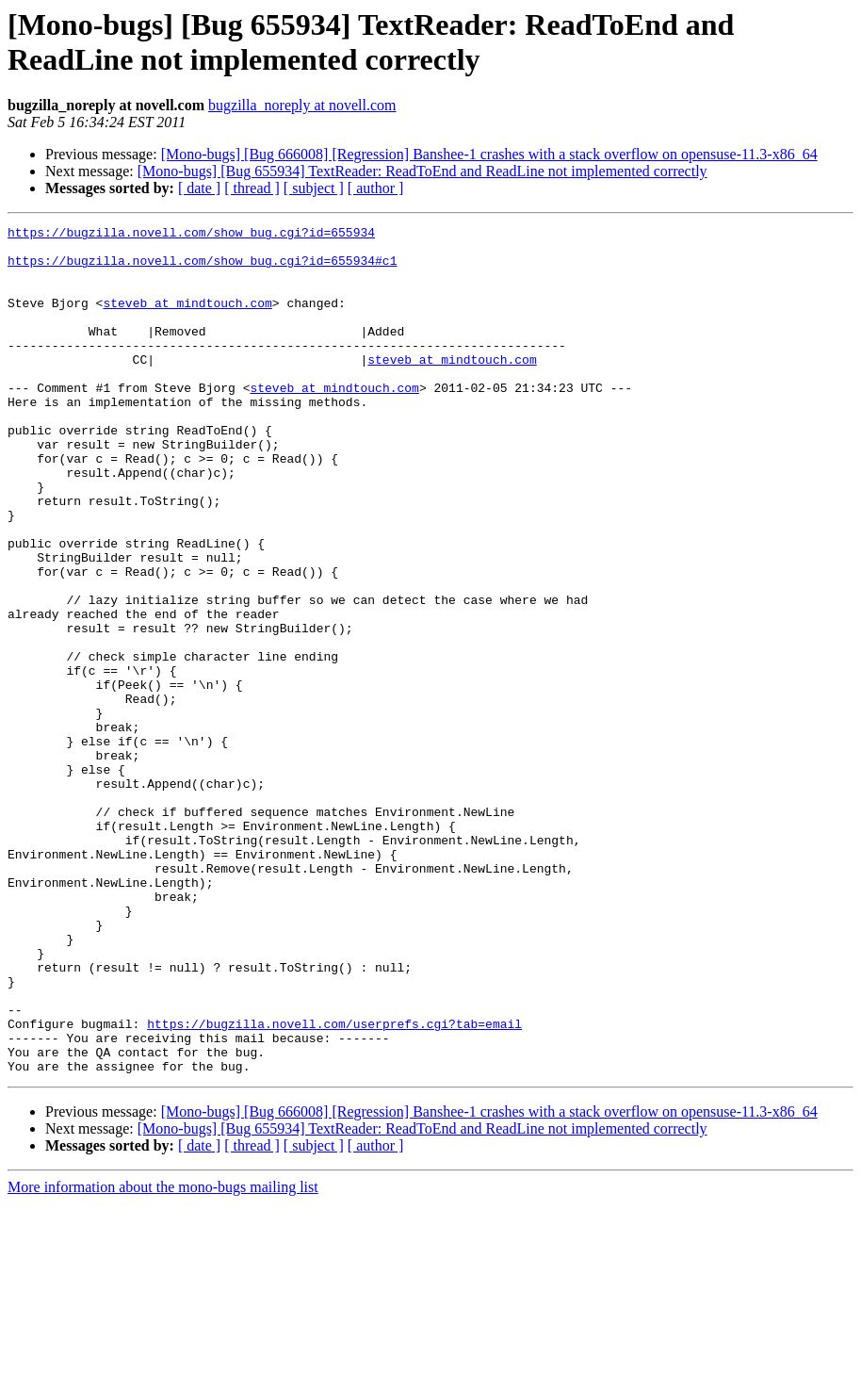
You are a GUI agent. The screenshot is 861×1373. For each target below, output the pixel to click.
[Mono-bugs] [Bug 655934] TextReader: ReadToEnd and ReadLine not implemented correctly (422, 171)
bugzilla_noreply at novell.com (302, 105)
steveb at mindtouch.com (187, 319)
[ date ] (199, 188)
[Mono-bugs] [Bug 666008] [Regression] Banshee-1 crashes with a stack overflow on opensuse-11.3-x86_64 (489, 154)
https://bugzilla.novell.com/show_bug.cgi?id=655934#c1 (202, 268)
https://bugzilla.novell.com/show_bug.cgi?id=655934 (191, 234)
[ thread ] (252, 188)
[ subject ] (314, 188)
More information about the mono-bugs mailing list (163, 1356)
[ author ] (376, 188)
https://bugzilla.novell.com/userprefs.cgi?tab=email (334, 1184)
